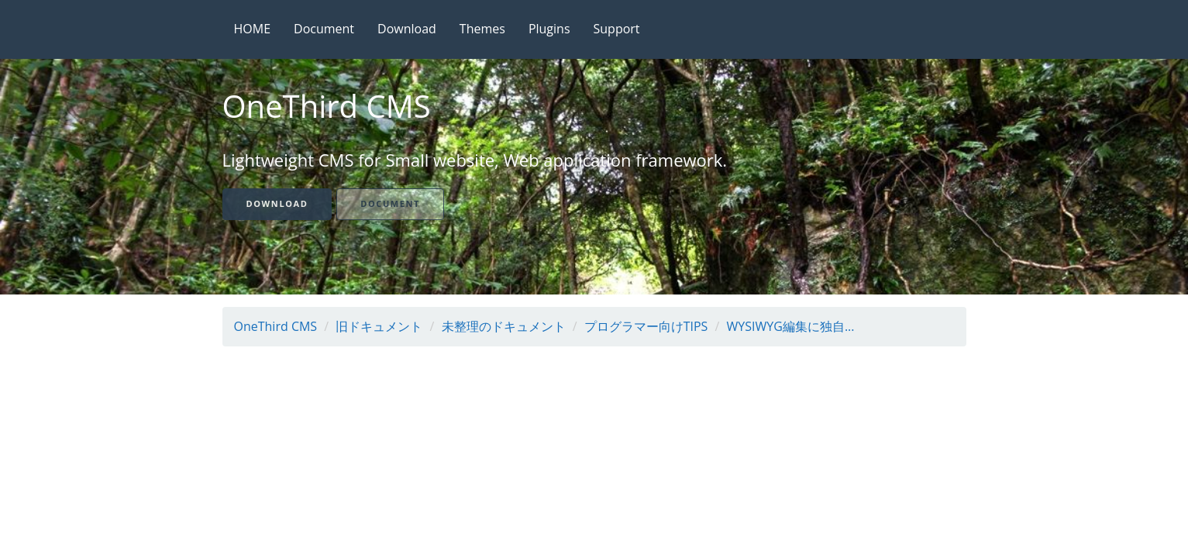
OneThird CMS (276, 326)
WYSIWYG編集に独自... (791, 326)
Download (406, 28)
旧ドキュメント (379, 326)
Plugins (549, 28)
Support (617, 28)
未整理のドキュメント (504, 326)
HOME (252, 28)
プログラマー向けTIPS (646, 326)
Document (324, 28)
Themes (482, 28)
